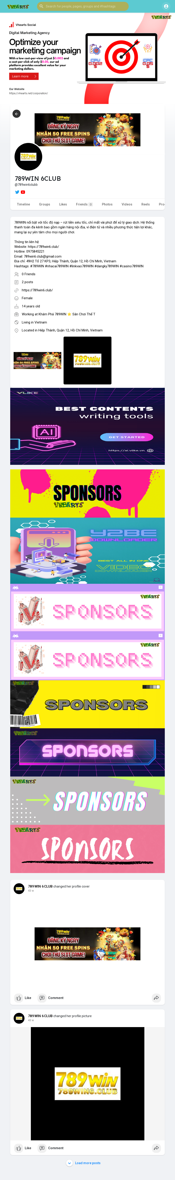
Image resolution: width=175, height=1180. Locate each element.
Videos (127, 204)
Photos (107, 204)
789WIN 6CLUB (40, 886)
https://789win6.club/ (37, 290)
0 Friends (28, 274)
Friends (84, 204)
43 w (31, 890)
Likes (63, 204)
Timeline (23, 204)
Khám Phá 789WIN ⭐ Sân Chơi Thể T (67, 314)
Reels (145, 204)
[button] (83, 6)
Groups (44, 204)
